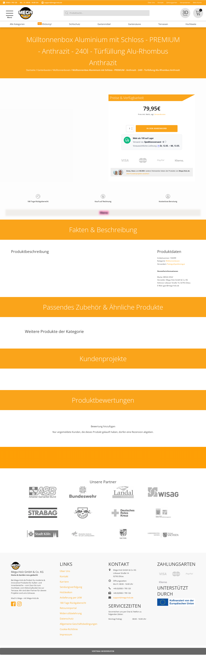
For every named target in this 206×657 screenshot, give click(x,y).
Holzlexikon (66, 592)
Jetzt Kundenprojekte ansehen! (137, 173)
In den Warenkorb (156, 128)
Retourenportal (68, 608)
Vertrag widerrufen (103, 651)
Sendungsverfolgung (71, 587)
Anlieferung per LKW (71, 597)
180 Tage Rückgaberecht (73, 602)
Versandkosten (160, 114)
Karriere (64, 581)
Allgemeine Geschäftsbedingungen (78, 624)
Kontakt (64, 576)
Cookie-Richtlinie (69, 629)
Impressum (66, 634)
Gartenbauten (44, 70)
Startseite (30, 70)
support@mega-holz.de (53, 2)
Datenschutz (67, 618)
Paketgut (170, 264)
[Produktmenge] (130, 128)
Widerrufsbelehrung (71, 613)
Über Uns (65, 571)
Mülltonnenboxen (61, 70)
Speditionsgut (179, 264)
